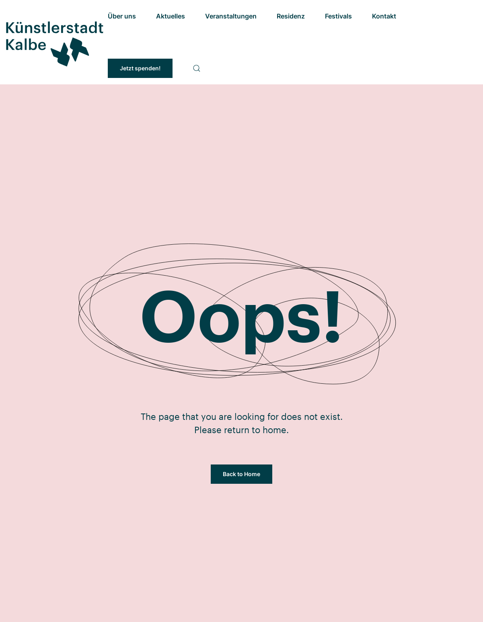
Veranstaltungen (231, 16)
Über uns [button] (122, 16)
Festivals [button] (338, 16)
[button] (197, 68)
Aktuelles (170, 16)
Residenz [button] (291, 16)
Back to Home (241, 474)
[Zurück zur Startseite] (54, 42)
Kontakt (384, 16)
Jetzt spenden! (140, 68)
